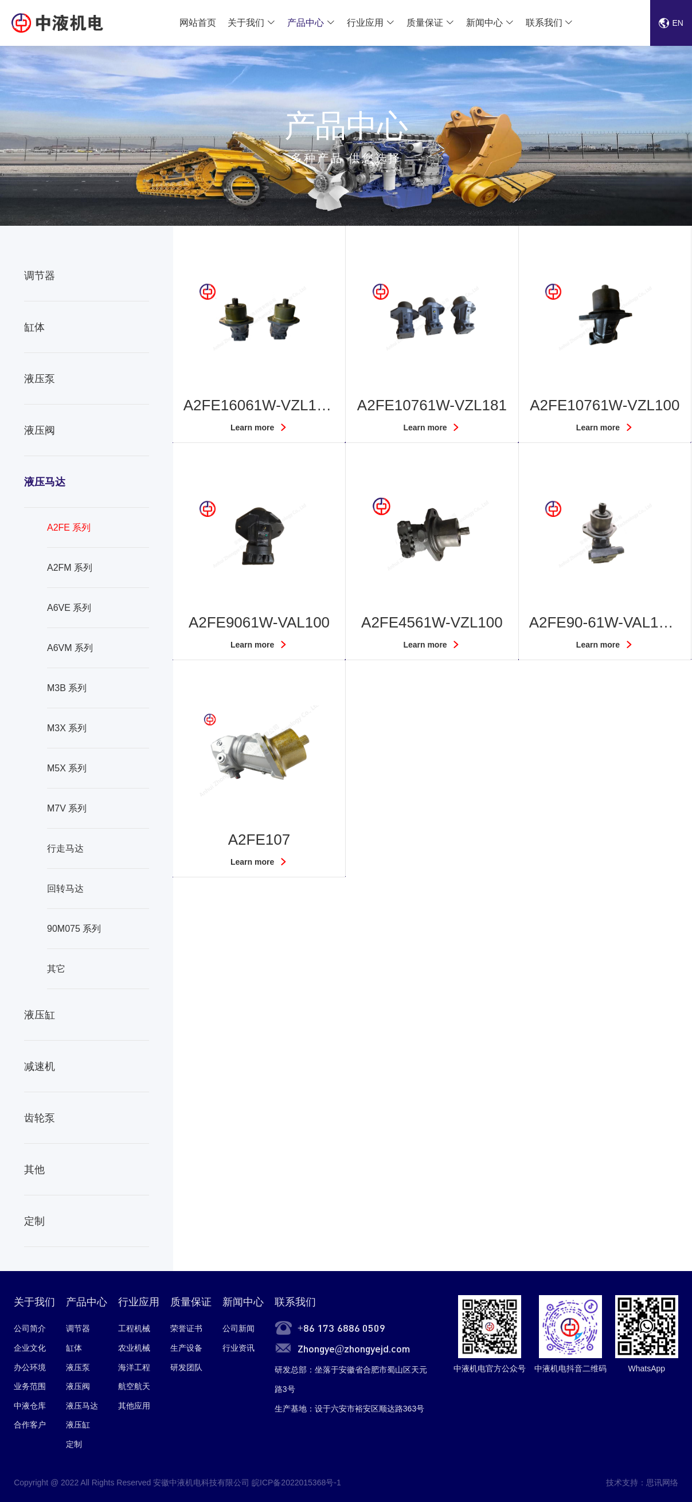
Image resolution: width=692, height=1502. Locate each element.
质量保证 (424, 23)
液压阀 (39, 430)
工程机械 (134, 1328)
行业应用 (365, 23)
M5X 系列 (67, 768)
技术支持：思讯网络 (642, 1482)
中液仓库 (30, 1405)
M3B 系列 (67, 688)
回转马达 (65, 888)
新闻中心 (484, 23)
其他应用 (134, 1405)
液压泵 (39, 379)
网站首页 (197, 23)
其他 (34, 1169)
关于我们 (246, 23)
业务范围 (30, 1386)
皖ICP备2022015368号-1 (296, 1482)
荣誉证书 (186, 1328)
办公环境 (30, 1367)
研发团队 (186, 1367)
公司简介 (30, 1328)
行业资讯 (238, 1347)
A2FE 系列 (69, 527)
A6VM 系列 (70, 648)
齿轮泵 (39, 1118)
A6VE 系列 (69, 608)
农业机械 (134, 1347)
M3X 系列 (67, 728)
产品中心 (305, 23)
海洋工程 (134, 1367)
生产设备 (186, 1347)
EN (671, 23)
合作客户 (30, 1424)
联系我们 (544, 23)
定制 (34, 1221)
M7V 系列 (67, 808)
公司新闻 (238, 1328)
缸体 (34, 327)
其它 (56, 969)
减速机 (39, 1066)
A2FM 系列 (69, 567)
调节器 (39, 275)
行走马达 (65, 848)
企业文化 (30, 1347)
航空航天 (134, 1386)
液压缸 (39, 1015)
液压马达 (44, 482)
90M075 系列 (74, 929)
